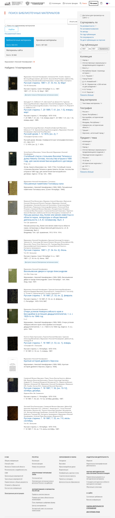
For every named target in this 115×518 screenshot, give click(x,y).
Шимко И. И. (59, 102)
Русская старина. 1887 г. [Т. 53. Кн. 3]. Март (45, 82)
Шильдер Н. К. (28, 102)
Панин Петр (36, 244)
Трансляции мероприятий (13, 479)
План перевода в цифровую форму (43, 502)
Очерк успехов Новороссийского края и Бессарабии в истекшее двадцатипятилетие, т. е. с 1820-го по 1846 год (48, 314)
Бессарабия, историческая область (91, 118)
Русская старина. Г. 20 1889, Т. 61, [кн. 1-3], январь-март (49, 110)
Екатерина (68, 81)
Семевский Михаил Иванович (41, 209)
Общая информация (11, 460)
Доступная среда (93, 512)
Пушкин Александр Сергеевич (58, 380)
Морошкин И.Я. (58, 416)
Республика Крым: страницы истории (92, 72)
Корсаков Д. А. (56, 293)
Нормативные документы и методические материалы (95, 478)
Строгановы (28, 81)
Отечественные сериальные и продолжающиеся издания (93, 64)
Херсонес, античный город (92, 133)
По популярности (87, 37)
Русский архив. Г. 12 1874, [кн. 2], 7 (41, 134)
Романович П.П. (36, 408)
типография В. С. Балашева (33, 346)
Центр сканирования (39, 505)
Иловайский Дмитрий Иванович (56, 128)
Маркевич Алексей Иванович (53, 201)
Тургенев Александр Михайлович (59, 289)
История (85, 144)
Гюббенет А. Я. (38, 102)
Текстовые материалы (91, 103)
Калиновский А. (49, 291)
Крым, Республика (89, 114)
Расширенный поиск (13, 34)
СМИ (6, 473)
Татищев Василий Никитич (57, 246)
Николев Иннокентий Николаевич (45, 205)
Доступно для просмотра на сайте (92, 16)
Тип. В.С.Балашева (30, 85)
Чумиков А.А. (28, 242)
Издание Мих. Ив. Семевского (34, 393)
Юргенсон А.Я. (45, 244)
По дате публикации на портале (92, 40)
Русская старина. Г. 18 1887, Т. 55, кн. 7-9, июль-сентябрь (47, 419)
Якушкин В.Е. (37, 410)
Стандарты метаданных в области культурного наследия (97, 483)
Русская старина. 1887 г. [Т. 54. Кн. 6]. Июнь (45, 250)
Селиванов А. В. (66, 213)
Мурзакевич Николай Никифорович (36, 77)
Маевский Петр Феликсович (33, 201)
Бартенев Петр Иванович (42, 132)
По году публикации (88, 34)
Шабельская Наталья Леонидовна (48, 213)
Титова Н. (29, 293)
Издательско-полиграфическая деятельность (96, 464)
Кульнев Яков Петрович (57, 79)
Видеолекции (63, 470)
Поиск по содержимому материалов (20, 26)
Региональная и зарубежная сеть (16, 470)
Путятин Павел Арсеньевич (33, 337)
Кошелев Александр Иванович (34, 128)
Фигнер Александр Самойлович (37, 412)
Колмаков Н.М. (53, 77)
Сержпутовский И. (39, 293)
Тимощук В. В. (28, 341)
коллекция (86, 141)
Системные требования (94, 497)
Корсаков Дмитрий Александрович (35, 246)
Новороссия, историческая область (91, 126)
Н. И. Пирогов (87, 92)
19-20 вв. (85, 160)
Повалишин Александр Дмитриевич (45, 207)
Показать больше (87, 95)
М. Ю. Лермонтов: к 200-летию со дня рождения (93, 85)
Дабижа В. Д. (69, 339)
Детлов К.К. (44, 79)
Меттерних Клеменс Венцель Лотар (53, 242)
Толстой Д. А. (53, 106)
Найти (11, 29)
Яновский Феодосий (40, 382)
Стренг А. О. (62, 106)
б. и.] (25, 319)
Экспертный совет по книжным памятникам (42, 509)
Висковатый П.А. (53, 382)
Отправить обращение (12, 485)
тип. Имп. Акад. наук (30, 274)
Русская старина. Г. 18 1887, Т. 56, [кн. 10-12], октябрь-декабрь (45, 389)
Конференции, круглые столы (69, 473)
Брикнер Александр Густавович (58, 240)
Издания (89, 460)
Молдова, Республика (90, 122)
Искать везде (75, 21)
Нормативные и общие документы (16, 482)
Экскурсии (62, 460)
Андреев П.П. (28, 382)
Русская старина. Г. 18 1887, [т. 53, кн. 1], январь (47, 342)
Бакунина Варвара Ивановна (33, 291)
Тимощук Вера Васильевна (60, 244)
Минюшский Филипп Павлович (40, 203)
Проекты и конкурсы (66, 479)
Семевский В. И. (60, 291)
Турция (84, 130)
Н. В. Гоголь (86, 89)
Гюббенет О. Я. (30, 108)
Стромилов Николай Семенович (55, 211)
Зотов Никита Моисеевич (32, 152)
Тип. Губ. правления (30, 222)
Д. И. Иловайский (88, 81)
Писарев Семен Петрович (60, 209)
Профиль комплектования (41, 494)
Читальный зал (37, 478)
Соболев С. (45, 408)
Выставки (62, 464)
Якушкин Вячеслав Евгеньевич (37, 380)
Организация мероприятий (14, 476)
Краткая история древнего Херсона (41, 360)
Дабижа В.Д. (69, 79)
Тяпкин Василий (47, 152)
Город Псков (86, 79)
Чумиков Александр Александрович (47, 130)
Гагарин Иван (59, 81)
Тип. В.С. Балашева (30, 253)
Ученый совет (9, 464)
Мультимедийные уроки (67, 467)
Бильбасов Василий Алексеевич (43, 81)
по (90, 49)
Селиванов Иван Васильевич (33, 211)
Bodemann (27, 414)
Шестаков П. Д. (49, 102)
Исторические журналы (91, 163)
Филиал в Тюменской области (15, 467)
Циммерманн (36, 248)
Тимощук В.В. (35, 414)
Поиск (83, 3)
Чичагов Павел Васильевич (43, 416)
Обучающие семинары (94, 487)
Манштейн (27, 244)
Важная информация (93, 500)
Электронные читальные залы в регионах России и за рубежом (42, 482)
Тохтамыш (51, 181)
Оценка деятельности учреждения (95, 507)
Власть (84, 68)
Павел (47, 378)
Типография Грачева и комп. (33, 137)
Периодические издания (91, 155)
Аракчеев (27, 408)
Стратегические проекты (67, 476)
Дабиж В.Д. (68, 406)
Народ (84, 60)
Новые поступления (38, 467)
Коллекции (55, 3)
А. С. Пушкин (87, 76)
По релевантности (88, 26)
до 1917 (85, 166)
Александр (36, 242)
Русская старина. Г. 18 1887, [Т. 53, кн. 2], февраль (48, 295)
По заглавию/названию (89, 29)
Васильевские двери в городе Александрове (45, 271)
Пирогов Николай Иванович (52, 337)
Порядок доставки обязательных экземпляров (43, 498)
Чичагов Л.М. (53, 412)
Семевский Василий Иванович (52, 386)
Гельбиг (61, 77)
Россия (84, 112)
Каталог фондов (70, 3)
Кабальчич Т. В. (29, 130)
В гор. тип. (27, 164)
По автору (84, 32)
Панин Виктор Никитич (57, 378)
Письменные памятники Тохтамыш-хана (44, 183)
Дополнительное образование (69, 482)
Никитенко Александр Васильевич (37, 106)
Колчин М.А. (37, 386)
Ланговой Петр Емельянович (33, 406)
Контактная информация (13, 488)
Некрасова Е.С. (55, 408)
